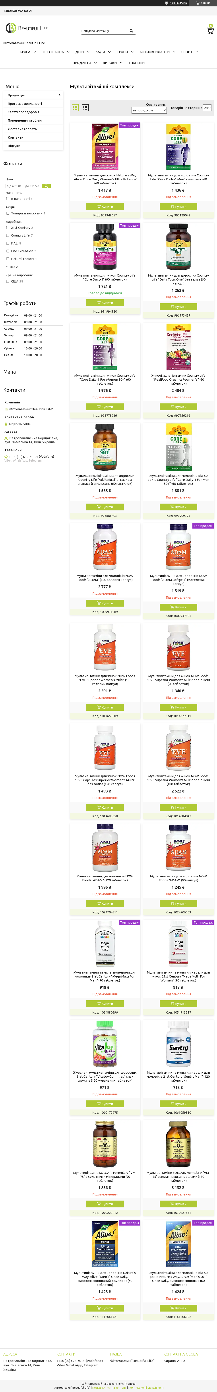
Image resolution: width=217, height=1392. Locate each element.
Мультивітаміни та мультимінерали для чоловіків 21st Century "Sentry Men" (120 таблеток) (178, 1076)
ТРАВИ (122, 52)
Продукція (16, 95)
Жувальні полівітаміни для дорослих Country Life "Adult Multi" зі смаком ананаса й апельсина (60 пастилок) (105, 479)
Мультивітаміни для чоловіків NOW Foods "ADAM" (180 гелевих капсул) (105, 578)
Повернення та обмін (25, 120)
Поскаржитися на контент (109, 1387)
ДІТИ (80, 52)
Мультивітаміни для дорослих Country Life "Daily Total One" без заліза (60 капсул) (178, 279)
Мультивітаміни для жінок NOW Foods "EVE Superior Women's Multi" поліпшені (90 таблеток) (178, 680)
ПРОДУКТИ (82, 63)
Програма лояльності (25, 103)
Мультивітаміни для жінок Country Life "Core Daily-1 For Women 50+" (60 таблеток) (105, 379)
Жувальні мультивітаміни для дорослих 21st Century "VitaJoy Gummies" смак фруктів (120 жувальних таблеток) (105, 1076)
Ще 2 (14, 267)
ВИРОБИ (110, 63)
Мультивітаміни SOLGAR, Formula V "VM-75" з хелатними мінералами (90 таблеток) (105, 1176)
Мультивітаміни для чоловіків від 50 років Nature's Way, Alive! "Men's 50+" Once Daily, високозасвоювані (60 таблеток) (178, 1279)
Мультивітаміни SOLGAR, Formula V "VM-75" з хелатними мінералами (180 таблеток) (178, 1176)
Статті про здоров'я (23, 112)
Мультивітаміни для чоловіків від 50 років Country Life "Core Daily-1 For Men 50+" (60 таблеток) (178, 479)
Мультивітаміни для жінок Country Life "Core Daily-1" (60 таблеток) (105, 277)
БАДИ (100, 52)
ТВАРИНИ (136, 63)
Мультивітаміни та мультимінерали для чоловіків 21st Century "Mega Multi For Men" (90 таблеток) (105, 976)
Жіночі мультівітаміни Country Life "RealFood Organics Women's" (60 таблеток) (178, 379)
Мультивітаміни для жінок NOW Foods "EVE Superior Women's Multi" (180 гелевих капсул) (105, 680)
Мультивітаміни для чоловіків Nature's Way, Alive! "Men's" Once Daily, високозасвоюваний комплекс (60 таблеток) (105, 1279)
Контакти (15, 137)
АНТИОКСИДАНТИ (155, 52)
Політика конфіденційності (146, 1387)
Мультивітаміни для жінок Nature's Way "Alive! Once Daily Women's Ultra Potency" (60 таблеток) (105, 179)
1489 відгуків (178, 3)
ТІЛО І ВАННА (53, 52)
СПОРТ (186, 52)
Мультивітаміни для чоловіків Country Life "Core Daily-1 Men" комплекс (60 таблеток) (178, 179)
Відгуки (14, 146)
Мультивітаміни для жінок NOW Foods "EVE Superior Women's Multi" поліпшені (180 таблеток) (178, 780)
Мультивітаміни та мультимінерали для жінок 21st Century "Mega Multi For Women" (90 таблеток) (178, 976)
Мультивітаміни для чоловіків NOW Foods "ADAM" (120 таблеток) (105, 878)
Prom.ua (130, 1383)
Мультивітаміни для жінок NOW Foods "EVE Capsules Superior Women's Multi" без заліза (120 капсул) (105, 780)
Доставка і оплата (22, 129)
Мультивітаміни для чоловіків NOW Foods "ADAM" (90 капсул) (178, 878)
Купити (107, 206)
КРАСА (25, 52)
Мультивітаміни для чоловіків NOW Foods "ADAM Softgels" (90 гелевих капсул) (178, 580)
